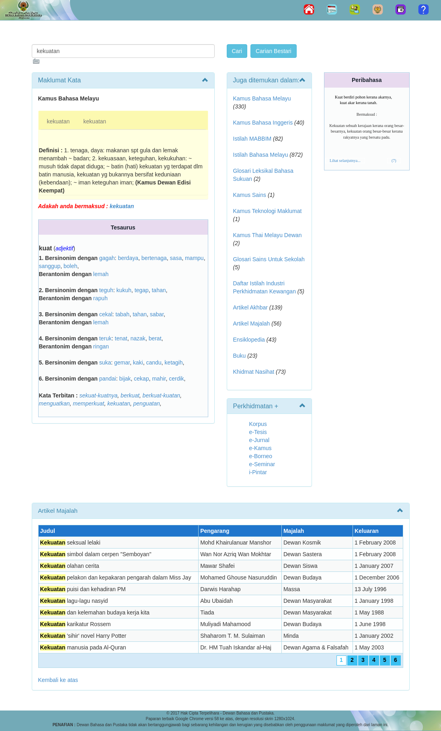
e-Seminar (262, 464)
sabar (157, 314)
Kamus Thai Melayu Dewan (267, 235)
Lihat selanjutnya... (345, 160)
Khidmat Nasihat (254, 372)
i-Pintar (258, 472)
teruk (105, 338)
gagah (107, 258)
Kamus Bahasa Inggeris (263, 122)
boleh (70, 266)
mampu (194, 258)
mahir (159, 378)
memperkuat (88, 403)
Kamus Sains (249, 195)
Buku (239, 355)
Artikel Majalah (251, 323)
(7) (394, 160)
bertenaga (154, 258)
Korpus (258, 424)
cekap (141, 378)
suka (105, 362)
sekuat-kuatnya (98, 395)
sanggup (50, 266)
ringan (101, 346)
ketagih (173, 362)
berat (155, 338)
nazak (137, 338)
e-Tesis (258, 432)
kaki (138, 362)
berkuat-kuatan (161, 395)
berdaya (128, 258)
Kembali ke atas (58, 680)
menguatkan (54, 403)
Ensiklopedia (249, 339)
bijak (125, 378)
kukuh (123, 290)
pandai (107, 378)
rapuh (100, 298)
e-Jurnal (259, 440)
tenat (121, 338)
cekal (106, 314)
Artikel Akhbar (250, 307)
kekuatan (58, 121)
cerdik (176, 378)
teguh (106, 290)
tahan (159, 290)
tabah (122, 314)
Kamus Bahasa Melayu (262, 98)
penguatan (146, 403)
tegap (142, 290)
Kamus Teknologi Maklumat (267, 211)
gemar (122, 362)
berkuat (130, 395)
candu (153, 362)
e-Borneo (261, 456)
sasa (176, 258)
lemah (101, 274)
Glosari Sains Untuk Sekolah (269, 259)
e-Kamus (260, 448)
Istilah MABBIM (252, 138)
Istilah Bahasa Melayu (260, 155)
